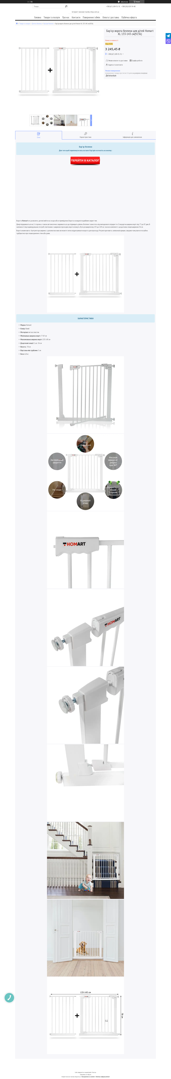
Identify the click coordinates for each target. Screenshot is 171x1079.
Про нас (65, 17)
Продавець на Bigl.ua (85, 1074)
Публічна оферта (129, 17)
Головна (37, 17)
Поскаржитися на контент (88, 1077)
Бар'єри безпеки (49, 24)
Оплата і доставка (110, 17)
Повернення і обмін (91, 17)
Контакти (76, 17)
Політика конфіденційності (103, 1077)
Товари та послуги (52, 17)
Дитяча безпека (37, 24)
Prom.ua (94, 1072)
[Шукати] (66, 6)
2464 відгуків (124, 2)
